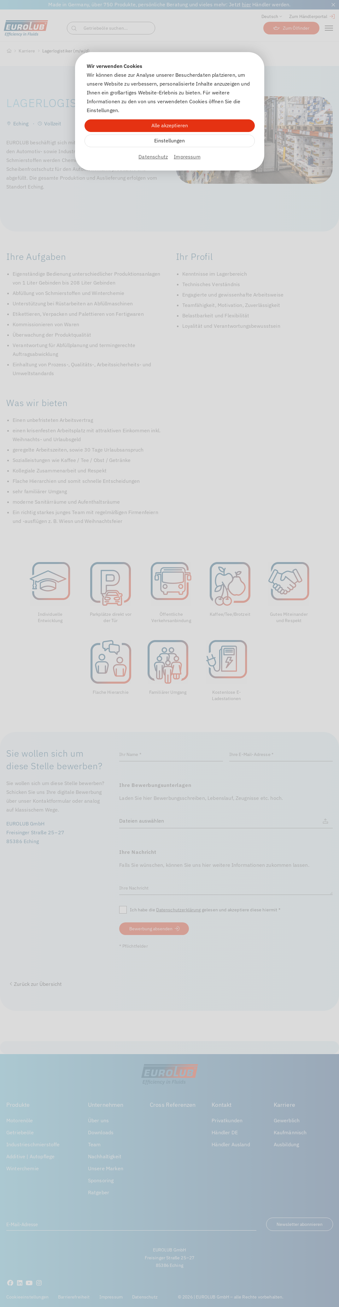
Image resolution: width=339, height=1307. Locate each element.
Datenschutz (153, 156)
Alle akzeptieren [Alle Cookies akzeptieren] (169, 125)
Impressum (187, 156)
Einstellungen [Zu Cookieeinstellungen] (169, 140)
